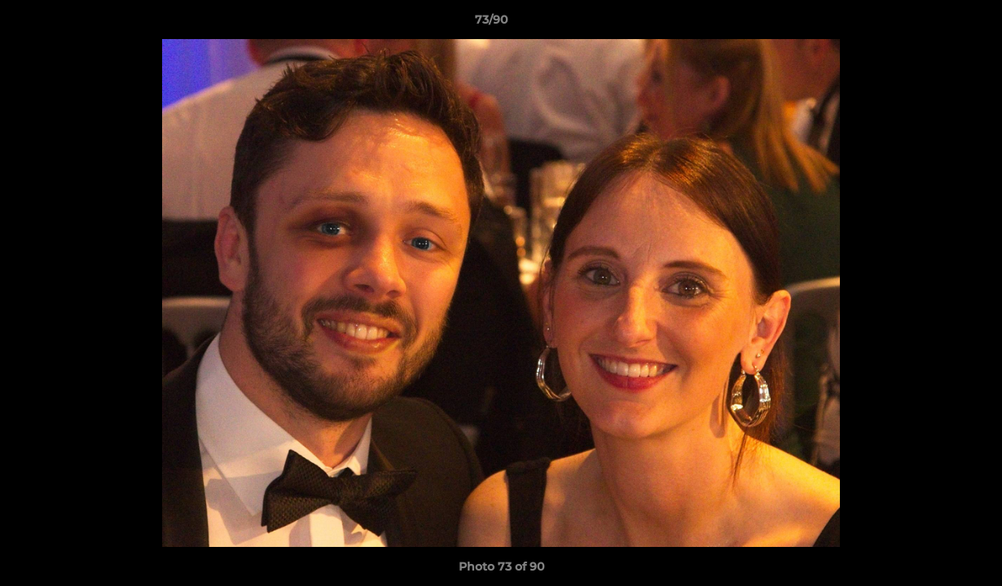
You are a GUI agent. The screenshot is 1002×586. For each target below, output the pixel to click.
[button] (933, 23)
